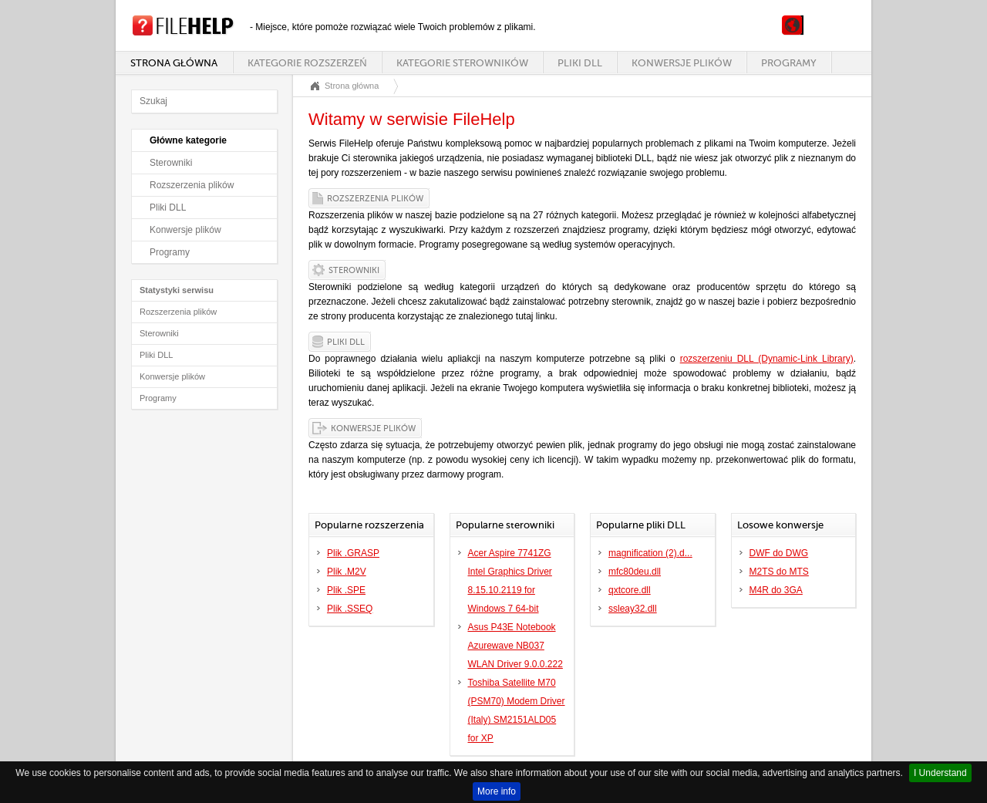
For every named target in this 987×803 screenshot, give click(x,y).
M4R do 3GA (776, 590)
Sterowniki (171, 162)
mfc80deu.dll (634, 571)
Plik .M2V (346, 571)
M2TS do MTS (779, 571)
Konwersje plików (682, 63)
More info (496, 791)
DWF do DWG (779, 553)
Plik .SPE (346, 590)
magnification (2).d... (650, 553)
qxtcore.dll (629, 590)
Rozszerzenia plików (192, 185)
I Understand (940, 773)
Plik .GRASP (353, 553)
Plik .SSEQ (349, 608)
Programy (789, 63)
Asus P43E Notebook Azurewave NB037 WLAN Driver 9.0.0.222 (515, 646)
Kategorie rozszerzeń (307, 63)
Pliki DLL (580, 63)
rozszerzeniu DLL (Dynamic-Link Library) (767, 358)
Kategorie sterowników (462, 63)
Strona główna (173, 63)
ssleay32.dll (632, 608)
